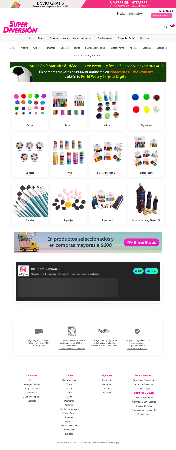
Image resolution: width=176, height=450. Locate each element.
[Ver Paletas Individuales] (107, 156)
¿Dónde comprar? (31, 398)
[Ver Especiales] (107, 203)
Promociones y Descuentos (144, 411)
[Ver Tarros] (30, 109)
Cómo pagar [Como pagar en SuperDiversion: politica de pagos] (39, 346)
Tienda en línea (69, 381)
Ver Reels (152, 273)
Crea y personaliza (82, 39)
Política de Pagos (144, 407)
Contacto (32, 402)
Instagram (106, 385)
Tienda (41, 39)
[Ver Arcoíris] (69, 109)
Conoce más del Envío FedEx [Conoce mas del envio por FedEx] (104, 346)
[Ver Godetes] (30, 156)
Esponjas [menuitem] (147, 48)
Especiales (69, 431)
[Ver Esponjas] (69, 203)
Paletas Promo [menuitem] (117, 48)
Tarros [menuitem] (12, 48)
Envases (69, 435)
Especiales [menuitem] (162, 48)
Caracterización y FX (69, 426)
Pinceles (69, 418)
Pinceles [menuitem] (133, 48)
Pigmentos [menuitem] (50, 48)
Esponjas (69, 422)
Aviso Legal (144, 389)
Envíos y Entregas (144, 399)
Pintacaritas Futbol (126, 39)
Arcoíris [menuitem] (24, 48)
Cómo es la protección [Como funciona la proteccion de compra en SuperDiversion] (137, 349)
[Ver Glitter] (107, 109)
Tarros (69, 385)
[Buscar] (166, 28)
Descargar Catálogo (31, 385)
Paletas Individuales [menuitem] (95, 48)
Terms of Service (109, 444)
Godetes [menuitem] (64, 48)
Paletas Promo (69, 414)
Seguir (138, 273)
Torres (69, 394)
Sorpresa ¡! (32, 394)
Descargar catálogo (59, 39)
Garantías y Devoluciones (144, 403)
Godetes (69, 406)
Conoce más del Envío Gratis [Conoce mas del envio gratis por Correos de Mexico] (72, 349)
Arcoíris (69, 389)
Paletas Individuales (69, 410)
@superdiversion (44, 272)
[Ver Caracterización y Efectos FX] (146, 203)
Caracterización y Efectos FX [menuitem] (88, 56)
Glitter (69, 398)
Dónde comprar (105, 39)
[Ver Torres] (69, 156)
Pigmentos (69, 402)
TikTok (107, 389)
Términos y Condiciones (144, 381)
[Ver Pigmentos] (146, 109)
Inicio (29, 39)
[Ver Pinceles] (30, 203)
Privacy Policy (96, 444)
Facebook (106, 381)
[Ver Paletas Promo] (146, 156)
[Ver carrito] (171, 28)
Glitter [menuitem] (36, 48)
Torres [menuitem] (77, 48)
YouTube (107, 394)
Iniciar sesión (165, 10)
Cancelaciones (144, 415)
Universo (144, 39)
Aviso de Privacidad (144, 385)
